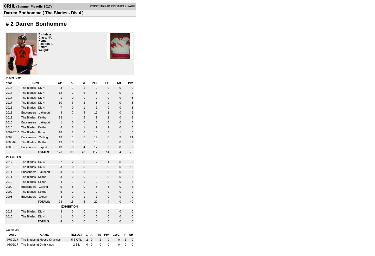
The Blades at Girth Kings (37, 244)
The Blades (29, 87)
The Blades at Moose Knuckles (41, 239)
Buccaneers (29, 112)
